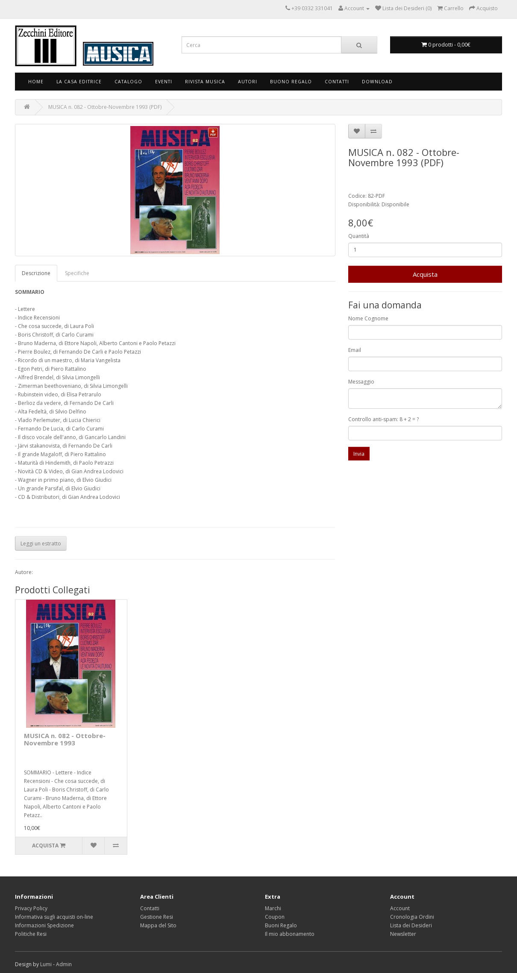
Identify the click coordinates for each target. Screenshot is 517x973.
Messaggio (361, 381)
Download (377, 82)
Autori (247, 82)
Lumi (46, 964)
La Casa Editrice (79, 82)
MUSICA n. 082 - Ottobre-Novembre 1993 (65, 739)
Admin (64, 964)
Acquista (425, 274)
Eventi (163, 82)
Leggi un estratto (41, 543)
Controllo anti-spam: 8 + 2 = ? (383, 419)
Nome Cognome (368, 318)
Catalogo (128, 82)
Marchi (273, 908)
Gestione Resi (156, 916)
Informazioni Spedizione (44, 925)
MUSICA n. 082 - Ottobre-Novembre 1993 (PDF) (105, 107)
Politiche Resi (31, 934)
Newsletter (403, 934)
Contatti (337, 82)
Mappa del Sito (158, 925)
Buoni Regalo (281, 925)
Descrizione (36, 273)
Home (36, 82)
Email (354, 350)
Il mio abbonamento (289, 934)
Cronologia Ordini (412, 916)
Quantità (358, 236)
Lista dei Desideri (411, 925)
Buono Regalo (291, 82)
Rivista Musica (205, 82)
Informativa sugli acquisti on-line (54, 916)
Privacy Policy (31, 908)
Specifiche (77, 273)
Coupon (275, 916)
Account (400, 908)
